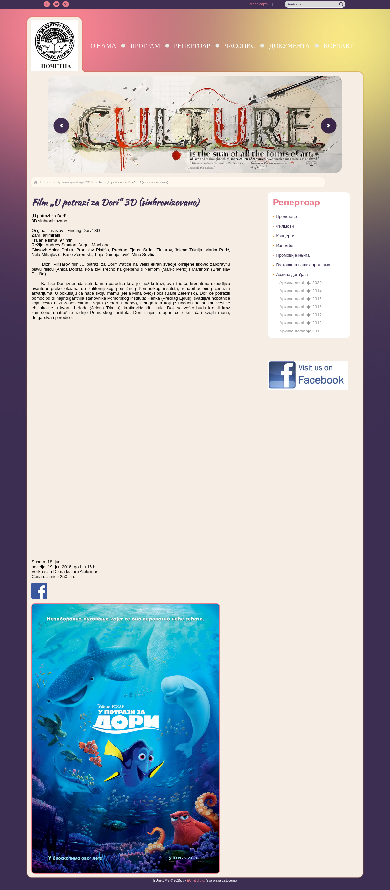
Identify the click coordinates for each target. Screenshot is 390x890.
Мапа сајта (258, 4)
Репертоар (192, 45)
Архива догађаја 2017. (301, 314)
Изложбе (284, 245)
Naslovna (35, 182)
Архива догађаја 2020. (301, 282)
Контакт (339, 45)
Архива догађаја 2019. (301, 331)
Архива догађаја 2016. (75, 182)
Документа (289, 45)
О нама (103, 45)
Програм (145, 45)
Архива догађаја (292, 274)
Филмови (285, 226)
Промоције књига (293, 255)
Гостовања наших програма (303, 264)
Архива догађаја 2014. (301, 290)
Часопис (239, 45)
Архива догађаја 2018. (301, 323)
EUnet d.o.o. (195, 880)
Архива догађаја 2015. (301, 298)
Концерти (285, 235)
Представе (286, 216)
